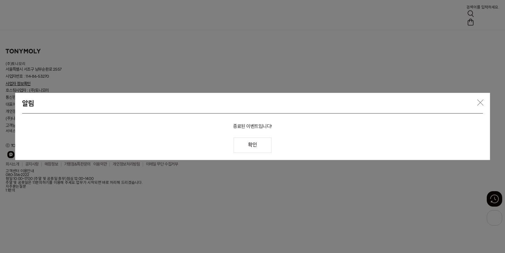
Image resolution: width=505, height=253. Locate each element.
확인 (252, 145)
